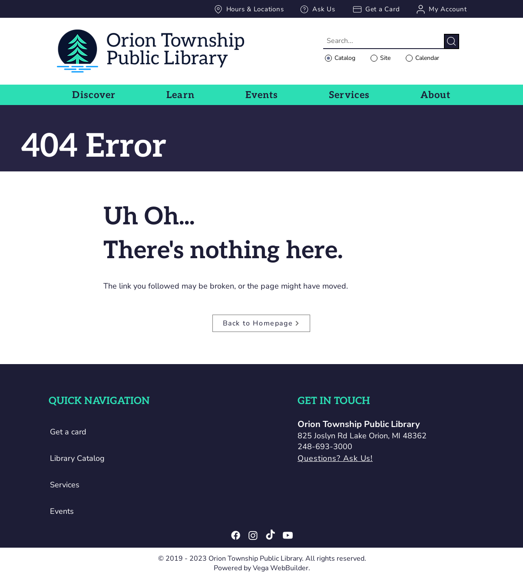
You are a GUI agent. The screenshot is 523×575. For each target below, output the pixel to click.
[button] (94, 95)
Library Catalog (77, 458)
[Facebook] (236, 535)
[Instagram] (253, 535)
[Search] (451, 41)
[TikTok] (270, 535)
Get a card (68, 432)
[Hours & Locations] (248, 9)
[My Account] (440, 9)
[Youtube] (288, 535)
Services (64, 485)
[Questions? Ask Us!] (365, 458)
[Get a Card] (375, 9)
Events (62, 511)
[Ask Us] (317, 9)
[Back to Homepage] (261, 323)
